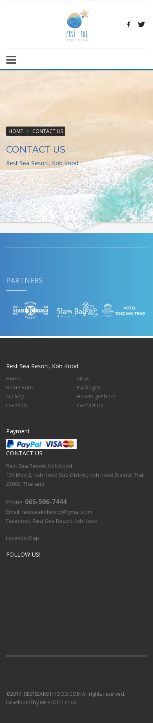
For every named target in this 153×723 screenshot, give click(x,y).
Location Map (22, 538)
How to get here (96, 396)
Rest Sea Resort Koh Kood (65, 520)
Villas (83, 378)
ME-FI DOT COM (58, 702)
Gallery (15, 396)
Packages (89, 387)
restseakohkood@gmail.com (57, 511)
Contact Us (90, 405)
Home (16, 131)
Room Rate (19, 387)
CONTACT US (47, 131)
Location (16, 405)
